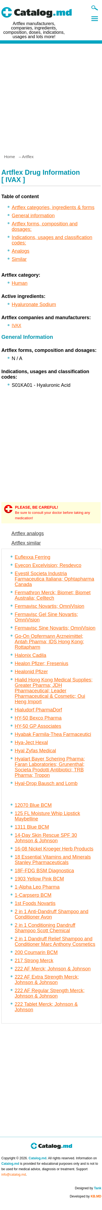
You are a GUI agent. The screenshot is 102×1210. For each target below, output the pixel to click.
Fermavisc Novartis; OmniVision (49, 606)
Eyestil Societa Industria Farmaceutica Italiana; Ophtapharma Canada (54, 579)
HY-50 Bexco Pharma (38, 718)
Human (19, 283)
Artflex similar (26, 543)
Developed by (85, 1196)
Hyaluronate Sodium (34, 304)
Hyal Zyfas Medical (35, 750)
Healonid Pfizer (31, 671)
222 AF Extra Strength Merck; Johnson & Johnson (47, 979)
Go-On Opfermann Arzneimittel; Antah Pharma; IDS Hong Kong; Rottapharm (49, 641)
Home (9, 156)
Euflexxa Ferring (32, 557)
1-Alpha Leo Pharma (37, 887)
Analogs (20, 251)
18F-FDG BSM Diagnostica (44, 870)
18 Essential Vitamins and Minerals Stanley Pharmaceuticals (53, 859)
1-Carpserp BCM (33, 895)
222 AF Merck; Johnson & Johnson (53, 968)
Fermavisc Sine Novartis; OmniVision (55, 628)
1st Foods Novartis (35, 903)
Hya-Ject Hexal (31, 742)
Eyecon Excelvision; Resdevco (48, 565)
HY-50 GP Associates (38, 726)
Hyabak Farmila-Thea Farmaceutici (53, 734)
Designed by (88, 1188)
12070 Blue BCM (33, 805)
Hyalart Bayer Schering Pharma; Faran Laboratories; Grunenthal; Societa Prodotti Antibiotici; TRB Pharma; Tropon (50, 767)
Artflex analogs (27, 533)
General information (33, 215)
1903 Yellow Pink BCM (39, 879)
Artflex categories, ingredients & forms (53, 207)
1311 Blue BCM (32, 827)
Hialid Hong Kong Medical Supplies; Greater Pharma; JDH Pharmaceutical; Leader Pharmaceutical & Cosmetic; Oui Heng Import (53, 690)
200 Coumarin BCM (36, 952)
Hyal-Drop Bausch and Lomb (46, 783)
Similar (19, 259)
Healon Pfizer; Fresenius (41, 663)
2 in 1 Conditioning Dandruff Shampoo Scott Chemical (45, 927)
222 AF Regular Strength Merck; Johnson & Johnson (50, 993)
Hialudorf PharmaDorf (38, 710)
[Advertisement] (51, 97)
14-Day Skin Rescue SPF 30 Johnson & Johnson (46, 837)
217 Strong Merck (34, 960)
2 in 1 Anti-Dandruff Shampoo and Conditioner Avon (51, 914)
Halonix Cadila (30, 655)
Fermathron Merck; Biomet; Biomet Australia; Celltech (53, 595)
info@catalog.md (13, 1174)
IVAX (16, 325)
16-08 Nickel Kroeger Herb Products (54, 849)
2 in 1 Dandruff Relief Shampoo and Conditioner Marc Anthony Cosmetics (55, 941)
